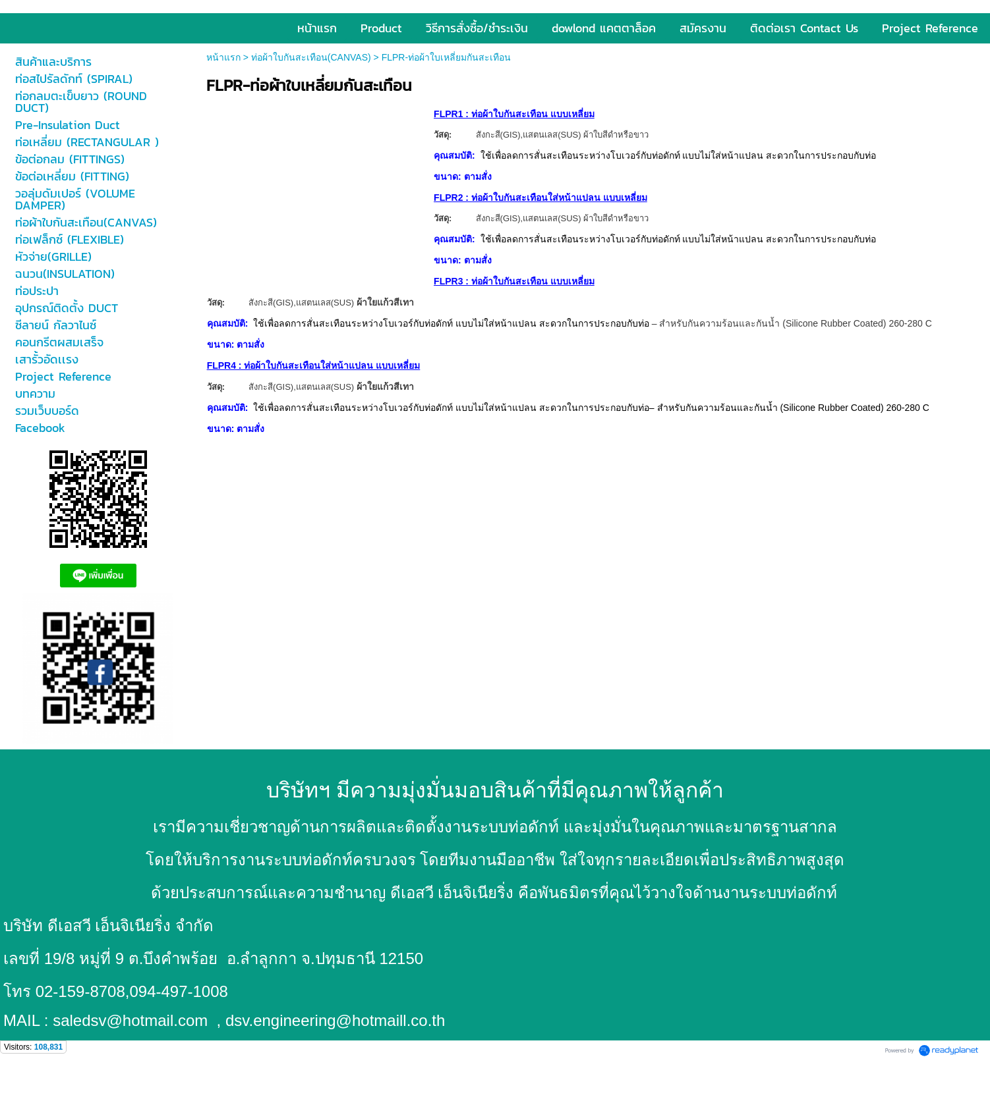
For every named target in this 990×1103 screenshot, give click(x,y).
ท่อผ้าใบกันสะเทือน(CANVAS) (311, 57)
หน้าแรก (223, 57)
